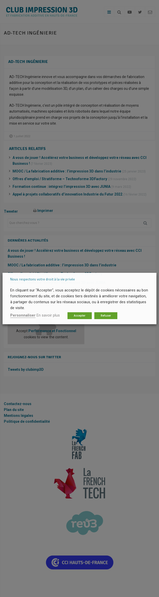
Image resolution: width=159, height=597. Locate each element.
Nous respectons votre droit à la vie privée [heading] (42, 279)
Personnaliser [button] (23, 315)
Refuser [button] (106, 315)
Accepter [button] (79, 315)
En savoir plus (48, 315)
